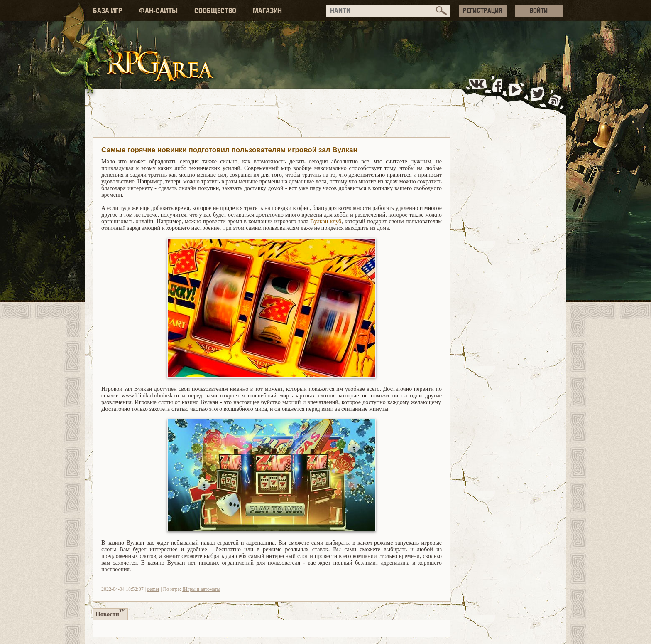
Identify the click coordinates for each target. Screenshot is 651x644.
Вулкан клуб (325, 221)
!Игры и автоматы (201, 589)
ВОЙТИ (539, 10)
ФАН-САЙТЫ (158, 10)
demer (153, 589)
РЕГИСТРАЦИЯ (482, 10)
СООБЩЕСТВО (215, 10)
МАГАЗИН (267, 10)
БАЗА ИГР (107, 10)
